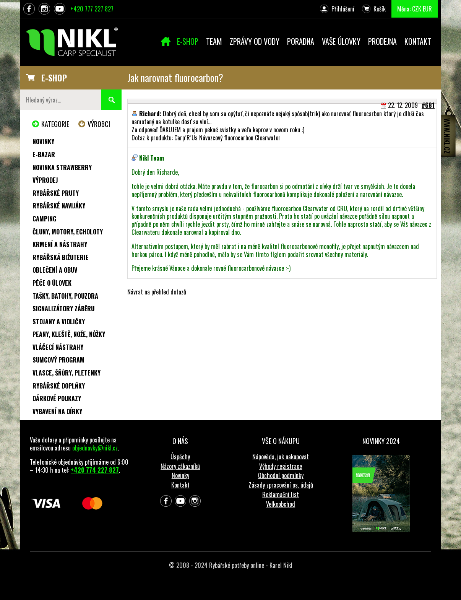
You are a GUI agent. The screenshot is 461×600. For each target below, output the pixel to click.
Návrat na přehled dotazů (156, 291)
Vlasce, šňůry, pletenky (66, 372)
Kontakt (180, 484)
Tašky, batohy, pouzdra (65, 296)
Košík (379, 8)
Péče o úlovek (51, 283)
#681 (428, 105)
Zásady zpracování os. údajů (280, 484)
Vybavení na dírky (57, 411)
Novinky (43, 141)
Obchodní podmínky (281, 475)
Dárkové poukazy (56, 398)
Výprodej (45, 180)
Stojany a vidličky (58, 321)
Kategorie (55, 124)
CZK (416, 8)
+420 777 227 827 (92, 8)
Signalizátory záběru (63, 308)
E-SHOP (54, 78)
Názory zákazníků (180, 466)
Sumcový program (58, 359)
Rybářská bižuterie (60, 257)
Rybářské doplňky (58, 385)
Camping (44, 218)
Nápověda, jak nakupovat (280, 456)
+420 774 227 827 (95, 470)
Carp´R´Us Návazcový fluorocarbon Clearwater (227, 137)
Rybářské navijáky (58, 205)
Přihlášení (342, 8)
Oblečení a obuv (54, 270)
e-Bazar (43, 154)
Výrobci (99, 124)
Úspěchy (180, 456)
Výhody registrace (280, 466)
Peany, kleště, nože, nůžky (68, 334)
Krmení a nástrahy (59, 244)
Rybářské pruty (55, 193)
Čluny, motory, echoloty (67, 231)
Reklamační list (280, 494)
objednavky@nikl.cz (95, 447)
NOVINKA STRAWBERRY (62, 167)
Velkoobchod (280, 504)
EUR (427, 8)
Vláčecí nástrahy (57, 347)
